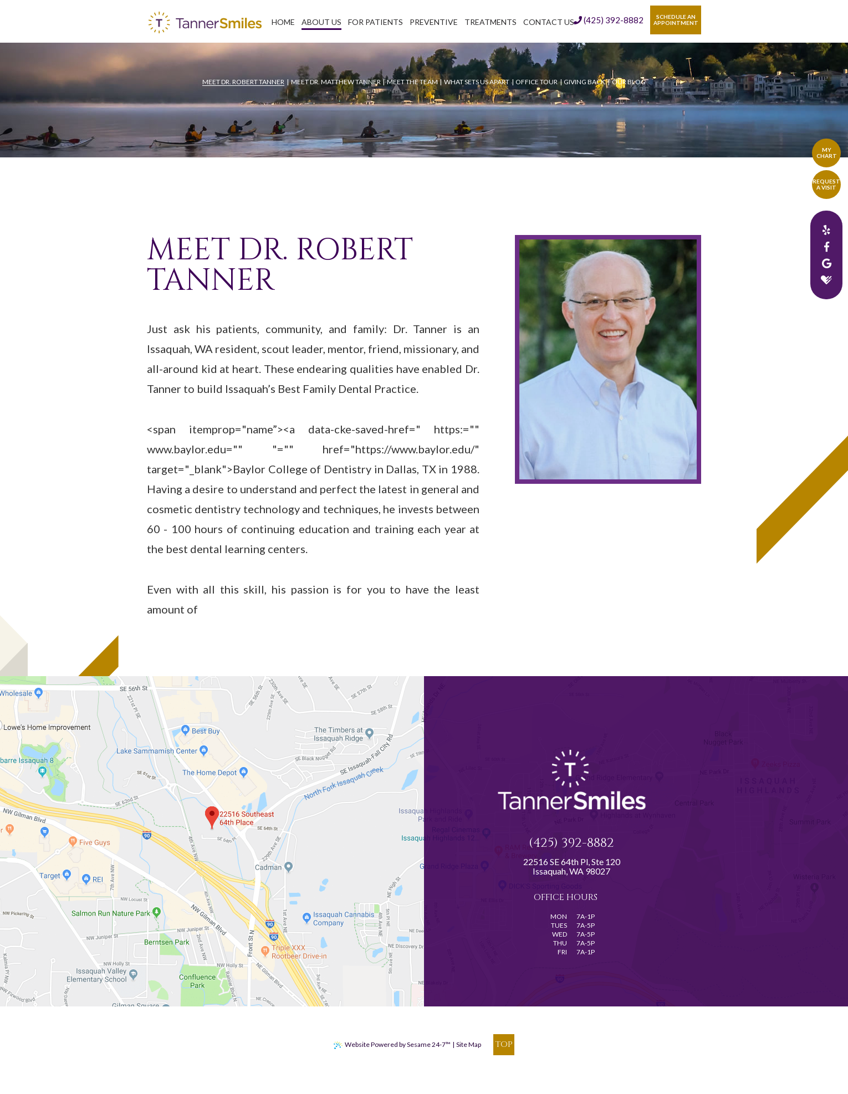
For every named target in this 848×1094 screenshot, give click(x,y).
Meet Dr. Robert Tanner (243, 82)
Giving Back (584, 82)
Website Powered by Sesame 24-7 (392, 1044)
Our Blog (629, 82)
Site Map (468, 1044)
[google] (826, 263)
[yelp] (826, 230)
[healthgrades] (826, 280)
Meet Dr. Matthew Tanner (336, 82)
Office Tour (536, 82)
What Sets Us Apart (476, 82)
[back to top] (503, 1044)
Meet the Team (412, 82)
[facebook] (826, 246)
